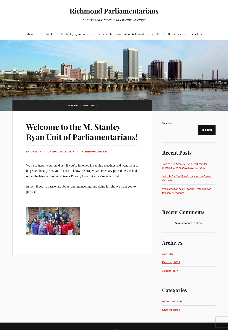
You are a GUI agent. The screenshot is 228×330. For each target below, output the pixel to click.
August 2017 (170, 270)
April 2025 (168, 253)
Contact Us (195, 34)
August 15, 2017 (63, 151)
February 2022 (171, 262)
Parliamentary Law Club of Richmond (120, 34)
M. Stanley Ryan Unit (73, 34)
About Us (31, 34)
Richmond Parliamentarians (114, 10)
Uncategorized (171, 309)
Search (166, 123)
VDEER (156, 34)
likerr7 (35, 151)
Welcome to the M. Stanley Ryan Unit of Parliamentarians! (82, 131)
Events (49, 34)
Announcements (96, 151)
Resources (174, 34)
